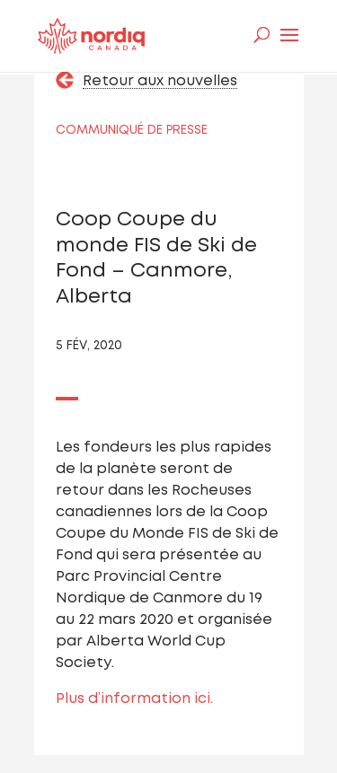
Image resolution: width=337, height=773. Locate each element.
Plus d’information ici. (134, 699)
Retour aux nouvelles (160, 81)
